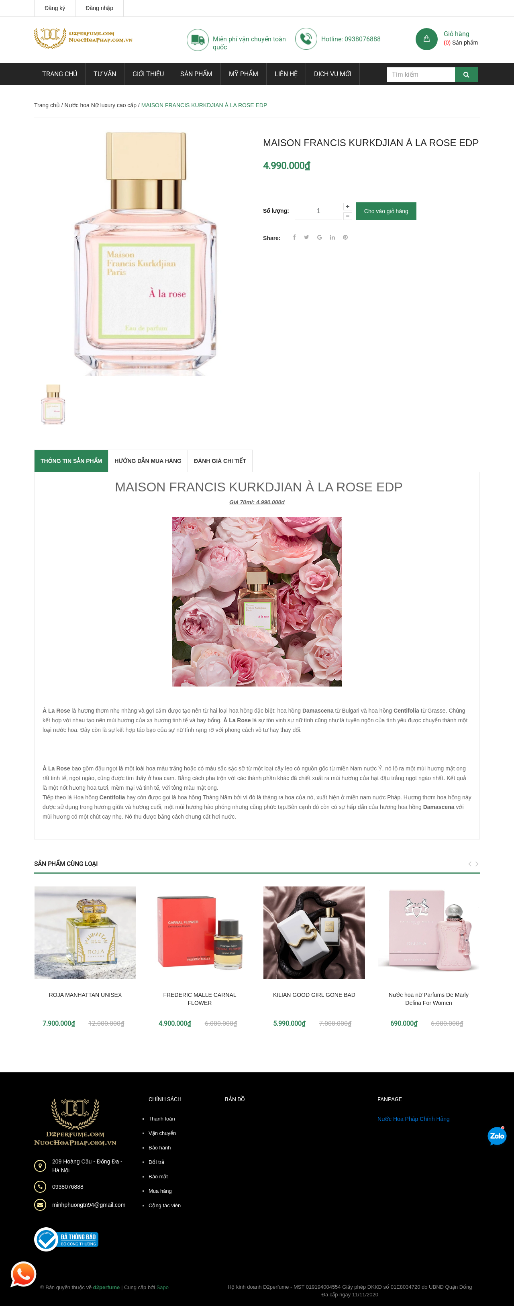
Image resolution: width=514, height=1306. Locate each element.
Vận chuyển (162, 1133)
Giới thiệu (148, 74)
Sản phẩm (196, 74)
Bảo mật (158, 1177)
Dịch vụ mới (332, 74)
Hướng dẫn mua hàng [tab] (148, 461)
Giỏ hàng (456, 34)
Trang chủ (59, 74)
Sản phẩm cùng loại (66, 864)
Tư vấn (105, 74)
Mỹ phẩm (243, 74)
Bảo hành (160, 1148)
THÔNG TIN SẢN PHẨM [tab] (71, 461)
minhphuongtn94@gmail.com (88, 1205)
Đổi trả (156, 1162)
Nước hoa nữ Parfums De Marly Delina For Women (429, 999)
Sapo (163, 1287)
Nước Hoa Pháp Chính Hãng (413, 1119)
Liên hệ (286, 74)
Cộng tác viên (165, 1205)
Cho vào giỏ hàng (386, 211)
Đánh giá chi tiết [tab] (220, 461)
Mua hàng (160, 1191)
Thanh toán (162, 1119)
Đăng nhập (99, 8)
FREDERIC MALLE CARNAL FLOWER (199, 999)
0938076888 (68, 1187)
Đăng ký (55, 8)
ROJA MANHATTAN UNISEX (85, 995)
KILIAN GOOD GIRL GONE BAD (314, 995)
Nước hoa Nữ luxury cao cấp (100, 105)
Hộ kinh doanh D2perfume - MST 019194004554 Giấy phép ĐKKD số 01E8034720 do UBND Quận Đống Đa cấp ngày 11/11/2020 (350, 1291)
